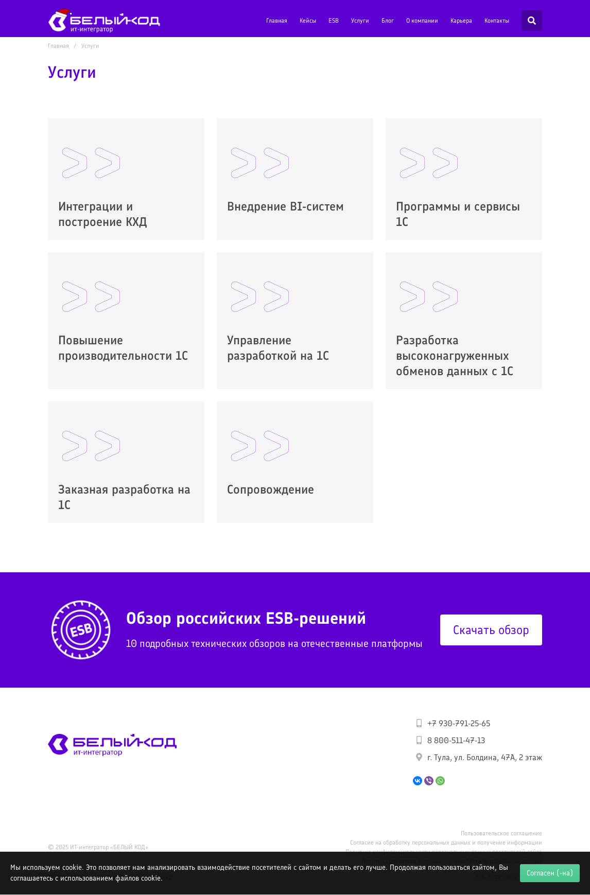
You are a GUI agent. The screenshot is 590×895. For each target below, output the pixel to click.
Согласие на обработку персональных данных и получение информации (446, 842)
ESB (333, 20)
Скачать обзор (491, 629)
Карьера (461, 20)
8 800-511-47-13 (456, 740)
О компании (422, 20)
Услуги (360, 20)
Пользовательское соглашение (501, 833)
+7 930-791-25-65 (458, 723)
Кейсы (308, 20)
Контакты (496, 20)
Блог (387, 20)
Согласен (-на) (550, 873)
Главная (276, 20)
